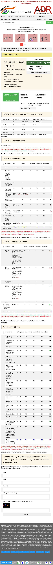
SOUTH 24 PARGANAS (26, 48)
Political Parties (41, 16)
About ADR (38, 19)
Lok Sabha (10, 16)
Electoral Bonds (5, 19)
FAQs (47, 552)
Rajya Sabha (30, 16)
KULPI (36, 48)
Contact (32, 552)
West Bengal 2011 (13, 48)
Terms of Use (40, 552)
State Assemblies (20, 16)
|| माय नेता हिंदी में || (16, 19)
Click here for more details (39, 72)
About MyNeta (48, 19)
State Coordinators (24, 552)
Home (3, 16)
